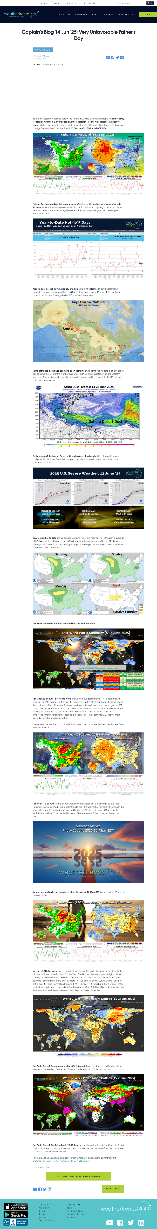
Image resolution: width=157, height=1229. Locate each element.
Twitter (56, 1162)
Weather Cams (127, 14)
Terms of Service (76, 1215)
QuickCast (89, 3)
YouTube (65, 1162)
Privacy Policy (75, 1212)
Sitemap (71, 1218)
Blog (56, 3)
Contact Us (71, 3)
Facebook (47, 1162)
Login (44, 3)
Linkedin (88, 1162)
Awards (109, 14)
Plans (42, 1212)
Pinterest (74, 1162)
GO (150, 3)
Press (95, 14)
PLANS (148, 14)
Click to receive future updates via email (78, 1177)
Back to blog (113, 1190)
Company (81, 14)
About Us (64, 14)
